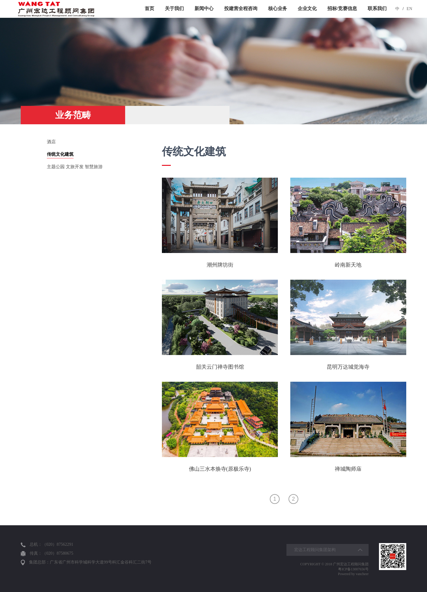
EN (409, 9)
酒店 (51, 141)
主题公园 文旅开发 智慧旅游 (75, 166)
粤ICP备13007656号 (353, 569)
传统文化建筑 (60, 154)
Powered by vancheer (353, 574)
